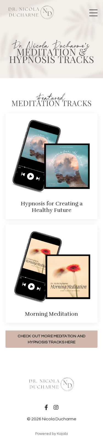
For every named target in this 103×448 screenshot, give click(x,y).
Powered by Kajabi (51, 434)
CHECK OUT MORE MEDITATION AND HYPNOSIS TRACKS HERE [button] (51, 339)
